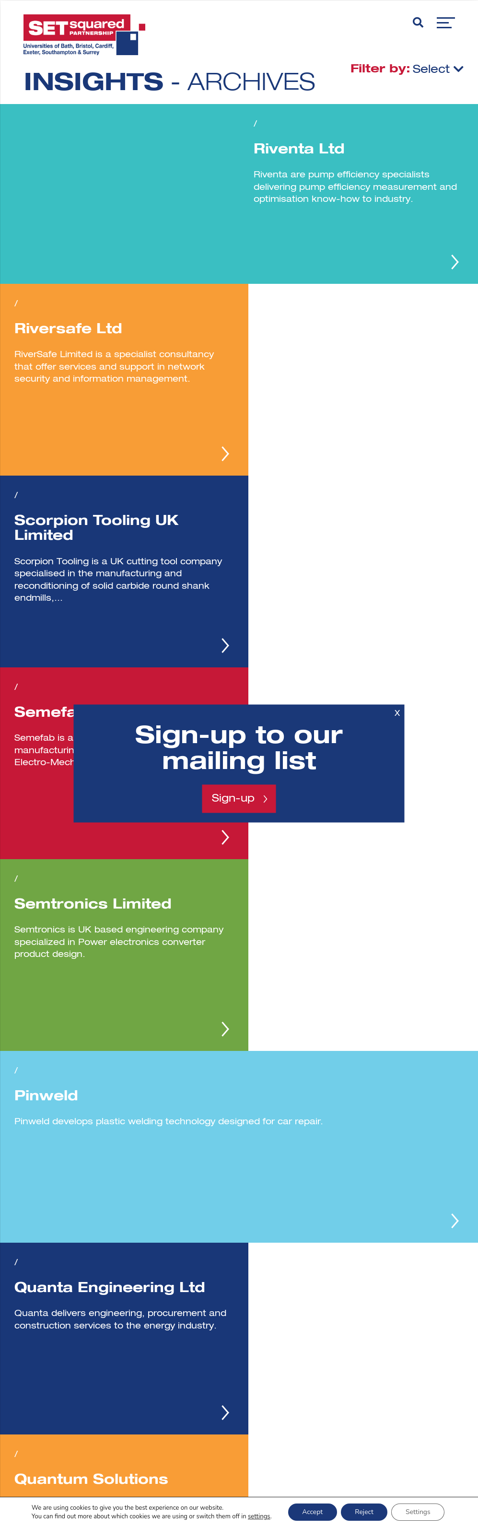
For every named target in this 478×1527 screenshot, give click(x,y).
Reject (364, 1511)
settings (258, 1516)
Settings (418, 1511)
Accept (312, 1511)
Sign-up (233, 798)
